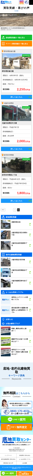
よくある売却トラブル (24, 459)
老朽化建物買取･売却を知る (8, 459)
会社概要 (24, 463)
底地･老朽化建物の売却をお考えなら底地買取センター (21, 468)
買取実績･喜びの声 (8, 463)
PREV (3, 209)
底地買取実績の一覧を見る (13, 37)
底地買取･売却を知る (24, 455)
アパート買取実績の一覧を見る (15, 43)
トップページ (8, 455)
